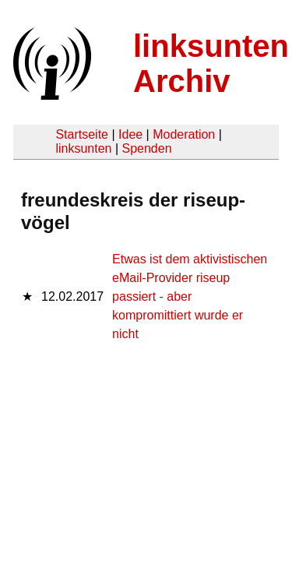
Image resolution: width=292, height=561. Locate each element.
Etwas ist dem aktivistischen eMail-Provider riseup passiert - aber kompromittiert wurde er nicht (189, 296)
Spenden (146, 148)
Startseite (81, 134)
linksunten (83, 148)
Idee (130, 134)
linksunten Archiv (211, 63)
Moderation (184, 134)
